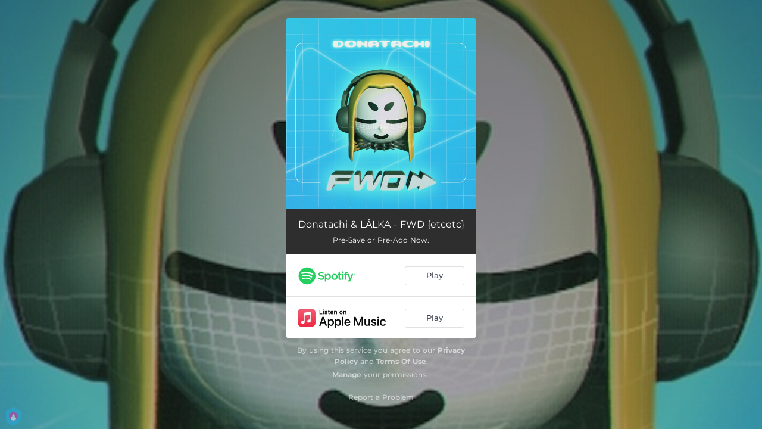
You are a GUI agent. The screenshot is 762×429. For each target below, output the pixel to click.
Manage (346, 374)
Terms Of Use (401, 361)
